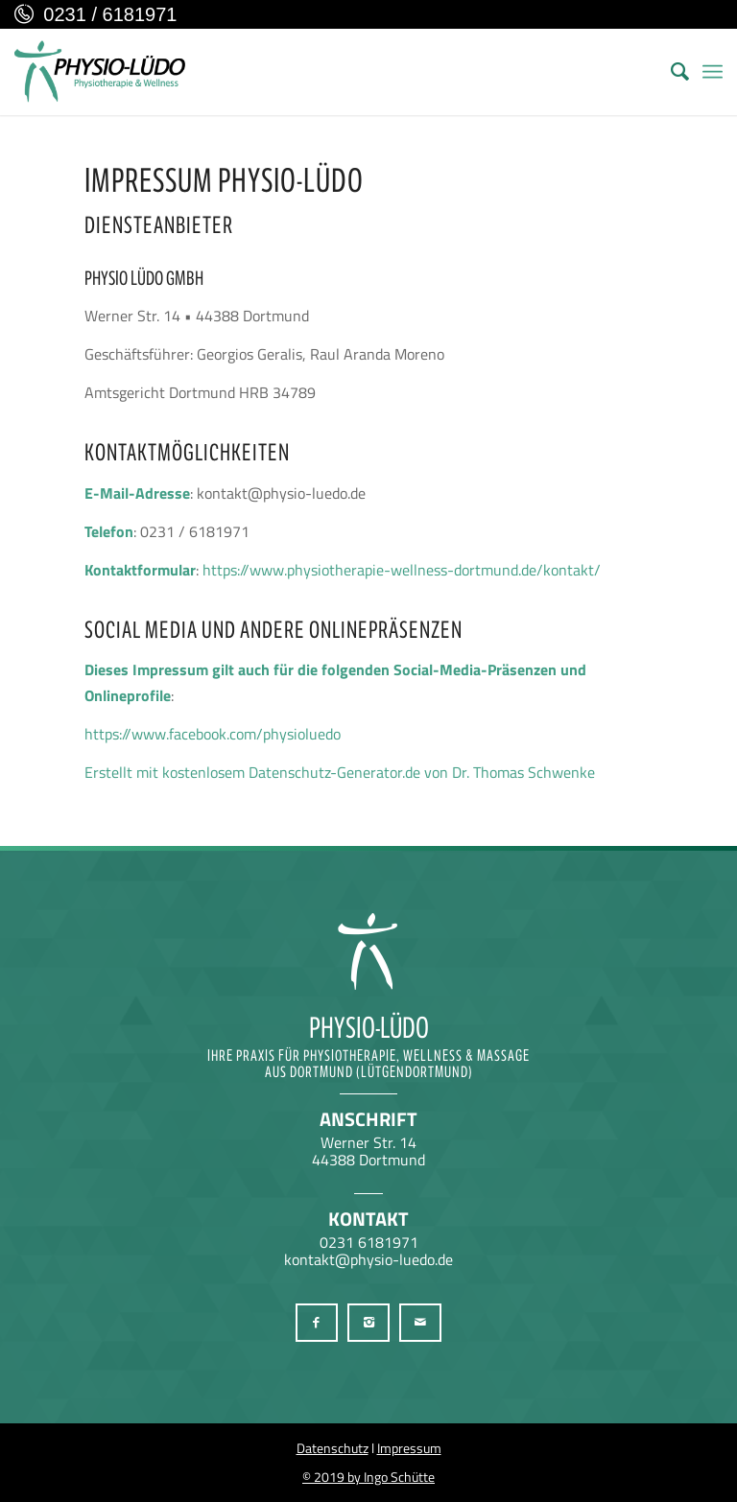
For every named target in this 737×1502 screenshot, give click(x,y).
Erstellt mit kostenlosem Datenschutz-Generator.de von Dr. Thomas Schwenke (339, 772)
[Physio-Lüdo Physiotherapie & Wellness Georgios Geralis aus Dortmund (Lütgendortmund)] (99, 72)
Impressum (409, 1448)
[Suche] (670, 72)
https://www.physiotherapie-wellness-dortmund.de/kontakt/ (401, 569)
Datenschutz (332, 1448)
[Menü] (712, 72)
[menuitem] (670, 72)
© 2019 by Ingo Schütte (368, 1477)
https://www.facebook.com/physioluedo (212, 733)
